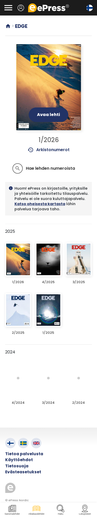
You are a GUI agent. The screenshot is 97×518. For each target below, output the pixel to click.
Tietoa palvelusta (24, 454)
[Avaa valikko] (8, 8)
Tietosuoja (16, 466)
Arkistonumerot (48, 150)
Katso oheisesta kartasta (39, 203)
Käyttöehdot (19, 459)
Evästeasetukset (23, 472)
